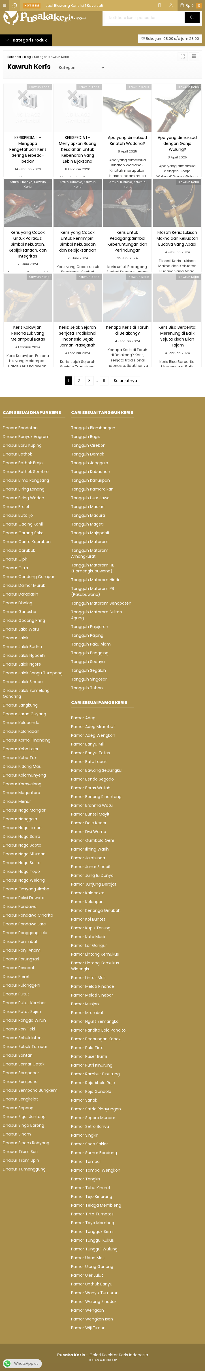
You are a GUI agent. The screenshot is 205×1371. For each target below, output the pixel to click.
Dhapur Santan (18, 1055)
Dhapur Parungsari (21, 959)
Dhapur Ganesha (19, 611)
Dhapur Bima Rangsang (26, 480)
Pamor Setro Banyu (90, 1126)
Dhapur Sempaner (21, 1073)
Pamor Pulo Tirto (87, 1047)
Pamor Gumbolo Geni (92, 840)
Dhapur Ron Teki (19, 1029)
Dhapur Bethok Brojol (23, 463)
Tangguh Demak (87, 454)
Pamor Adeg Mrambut (93, 726)
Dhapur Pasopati (19, 968)
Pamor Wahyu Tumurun (95, 1293)
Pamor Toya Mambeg (92, 1223)
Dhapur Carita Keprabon (27, 541)
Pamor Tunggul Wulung (94, 1249)
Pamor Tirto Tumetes (92, 1214)
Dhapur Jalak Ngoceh (24, 655)
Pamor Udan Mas (87, 1258)
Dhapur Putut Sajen (22, 1011)
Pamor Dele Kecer (88, 823)
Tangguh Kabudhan (90, 471)
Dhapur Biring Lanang (23, 489)
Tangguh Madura (88, 515)
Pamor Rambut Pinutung (95, 1074)
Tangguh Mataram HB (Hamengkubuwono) (92, 568)
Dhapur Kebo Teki (20, 757)
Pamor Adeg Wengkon (93, 735)
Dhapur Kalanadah (21, 731)
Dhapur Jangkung (20, 705)
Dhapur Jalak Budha (22, 646)
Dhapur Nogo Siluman (24, 854)
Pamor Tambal (86, 1161)
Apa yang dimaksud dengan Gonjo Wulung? (177, 143)
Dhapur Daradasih (20, 594)
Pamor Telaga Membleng (96, 1205)
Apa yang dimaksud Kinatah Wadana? (127, 140)
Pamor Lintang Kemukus (95, 954)
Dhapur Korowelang (22, 784)
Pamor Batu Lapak (89, 761)
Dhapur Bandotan (20, 428)
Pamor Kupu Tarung (90, 928)
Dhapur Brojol (16, 506)
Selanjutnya (125, 380)
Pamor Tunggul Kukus (92, 1240)
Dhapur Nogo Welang (24, 880)
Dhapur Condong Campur (28, 576)
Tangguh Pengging (89, 653)
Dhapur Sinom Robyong (26, 1143)
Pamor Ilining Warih (90, 849)
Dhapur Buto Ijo (18, 515)
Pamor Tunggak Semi (92, 1231)
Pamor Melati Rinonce (92, 986)
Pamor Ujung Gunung (92, 1266)
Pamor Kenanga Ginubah (96, 910)
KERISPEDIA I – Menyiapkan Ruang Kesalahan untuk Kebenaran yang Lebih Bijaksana (77, 149)
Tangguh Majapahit (90, 533)
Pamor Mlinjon (85, 1004)
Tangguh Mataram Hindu (96, 580)
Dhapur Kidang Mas (22, 766)
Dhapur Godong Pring (24, 620)
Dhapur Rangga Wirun (24, 1020)
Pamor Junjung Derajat (93, 884)
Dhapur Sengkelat (20, 1099)
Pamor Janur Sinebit (91, 866)
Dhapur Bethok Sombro (26, 471)
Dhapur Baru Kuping (22, 445)
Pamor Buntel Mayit (90, 814)
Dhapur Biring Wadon (23, 498)
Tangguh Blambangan (93, 428)
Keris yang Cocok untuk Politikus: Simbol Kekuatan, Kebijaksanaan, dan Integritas (28, 244)
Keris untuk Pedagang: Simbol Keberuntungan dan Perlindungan (127, 241)
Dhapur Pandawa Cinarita (28, 915)
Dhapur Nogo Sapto (22, 845)
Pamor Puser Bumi (89, 1056)
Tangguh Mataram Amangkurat (89, 553)
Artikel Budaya (21, 182)
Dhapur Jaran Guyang (24, 714)
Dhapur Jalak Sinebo (23, 682)
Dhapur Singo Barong (23, 1125)
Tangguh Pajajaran (89, 626)
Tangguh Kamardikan (92, 489)
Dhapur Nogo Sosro (21, 863)
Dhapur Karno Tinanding (26, 740)
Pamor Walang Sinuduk (94, 1301)
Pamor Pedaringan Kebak (96, 1039)
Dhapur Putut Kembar (24, 1003)
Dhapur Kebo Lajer (21, 749)
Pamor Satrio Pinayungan (96, 1109)
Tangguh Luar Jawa (90, 498)
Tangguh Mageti (87, 524)
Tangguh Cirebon (88, 445)
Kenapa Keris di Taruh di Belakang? (127, 330)
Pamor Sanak (84, 1100)
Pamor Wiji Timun (88, 1328)
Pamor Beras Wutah (90, 788)
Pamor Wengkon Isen (92, 1319)
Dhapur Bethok (17, 454)
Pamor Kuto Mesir (88, 937)
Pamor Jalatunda (88, 858)
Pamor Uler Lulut (87, 1275)
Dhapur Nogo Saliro (21, 836)
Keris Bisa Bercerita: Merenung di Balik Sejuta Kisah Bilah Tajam (177, 336)
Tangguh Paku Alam (91, 644)
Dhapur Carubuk (19, 550)
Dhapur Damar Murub (24, 585)
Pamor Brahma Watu (92, 805)
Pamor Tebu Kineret (90, 1188)
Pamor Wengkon (87, 1310)
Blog (27, 57)
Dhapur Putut (16, 994)
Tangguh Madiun (87, 506)
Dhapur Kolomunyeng (24, 775)
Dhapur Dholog (17, 603)
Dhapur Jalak (15, 638)
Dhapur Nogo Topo (21, 871)
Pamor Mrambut (87, 1012)
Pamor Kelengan (87, 901)
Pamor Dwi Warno (88, 831)
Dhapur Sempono (20, 1081)
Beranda (14, 57)
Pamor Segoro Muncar (93, 1118)
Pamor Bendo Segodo (92, 779)
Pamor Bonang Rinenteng (96, 796)
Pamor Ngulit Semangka (95, 1021)
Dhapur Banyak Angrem (26, 436)
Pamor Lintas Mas (88, 977)
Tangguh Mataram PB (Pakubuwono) (92, 591)
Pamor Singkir (84, 1135)
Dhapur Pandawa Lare (24, 924)
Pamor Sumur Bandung (94, 1153)
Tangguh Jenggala (89, 463)
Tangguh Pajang (87, 635)
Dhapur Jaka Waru (21, 629)
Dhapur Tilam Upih (21, 1160)
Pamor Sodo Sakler (89, 1144)
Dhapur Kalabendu (21, 722)
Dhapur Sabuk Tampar (25, 1046)
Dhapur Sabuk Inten (22, 1038)
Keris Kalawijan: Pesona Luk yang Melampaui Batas (28, 333)
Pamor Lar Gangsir (89, 945)
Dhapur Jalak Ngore (22, 664)
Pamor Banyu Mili (87, 744)
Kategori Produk (26, 40)
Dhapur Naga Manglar (24, 810)
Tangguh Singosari (89, 679)
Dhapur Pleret (16, 976)
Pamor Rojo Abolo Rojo (93, 1083)
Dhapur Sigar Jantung (24, 1116)
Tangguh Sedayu (88, 661)
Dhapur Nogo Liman (22, 828)
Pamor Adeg (83, 718)
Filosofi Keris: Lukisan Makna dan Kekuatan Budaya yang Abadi (177, 238)
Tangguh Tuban (87, 688)
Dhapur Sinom (17, 1134)
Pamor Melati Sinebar (92, 995)
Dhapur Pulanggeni (21, 985)
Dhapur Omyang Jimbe (26, 889)
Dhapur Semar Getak (23, 1064)
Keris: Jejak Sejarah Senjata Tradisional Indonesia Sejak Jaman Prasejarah (77, 336)
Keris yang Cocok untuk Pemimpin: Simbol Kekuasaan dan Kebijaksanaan (77, 241)
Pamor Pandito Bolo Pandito (98, 1030)
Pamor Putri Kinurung (91, 1065)
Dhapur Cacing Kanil (23, 524)
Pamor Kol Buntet (88, 919)
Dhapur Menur (17, 801)
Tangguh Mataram (89, 541)
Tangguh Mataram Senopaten (101, 603)
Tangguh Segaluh (88, 670)
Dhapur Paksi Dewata (23, 898)
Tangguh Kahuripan (90, 480)
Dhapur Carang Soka (23, 533)
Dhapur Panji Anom (21, 950)
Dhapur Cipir (15, 559)
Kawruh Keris (39, 87)
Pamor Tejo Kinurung (91, 1196)
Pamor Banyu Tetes (90, 753)
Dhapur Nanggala (20, 819)
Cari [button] (192, 19)
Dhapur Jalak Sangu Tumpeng (33, 673)
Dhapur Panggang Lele (25, 933)
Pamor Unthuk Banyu (91, 1284)
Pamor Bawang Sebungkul (96, 770)
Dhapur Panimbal (20, 941)
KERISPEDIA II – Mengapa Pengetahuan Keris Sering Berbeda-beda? (27, 149)
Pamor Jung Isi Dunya (92, 875)
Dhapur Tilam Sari (20, 1151)
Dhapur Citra (15, 568)
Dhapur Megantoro (21, 792)
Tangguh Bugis (85, 436)
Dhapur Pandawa (20, 906)
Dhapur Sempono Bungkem (30, 1090)
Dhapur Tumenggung (24, 1169)
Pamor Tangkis (85, 1179)
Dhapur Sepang (18, 1108)
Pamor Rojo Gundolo (91, 1091)
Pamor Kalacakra (87, 893)
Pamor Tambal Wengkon (95, 1170)
